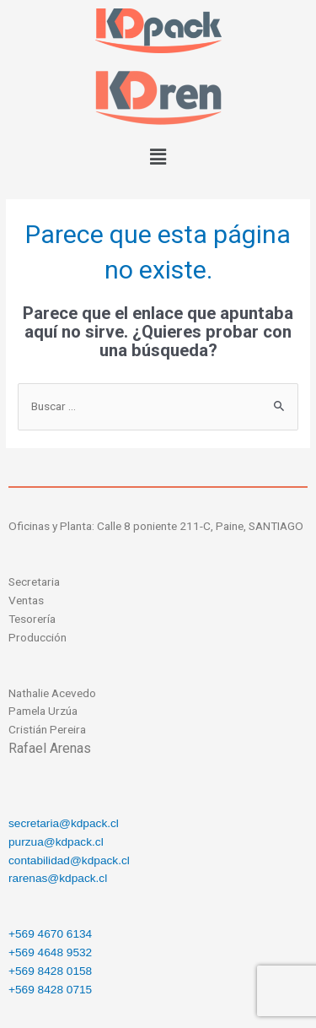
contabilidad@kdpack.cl (69, 860)
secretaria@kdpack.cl (63, 823)
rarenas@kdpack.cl (57, 878)
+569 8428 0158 (50, 971)
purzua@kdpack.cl (56, 842)
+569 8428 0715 (50, 989)
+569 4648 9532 (50, 952)
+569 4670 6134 (50, 934)
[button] (157, 158)
